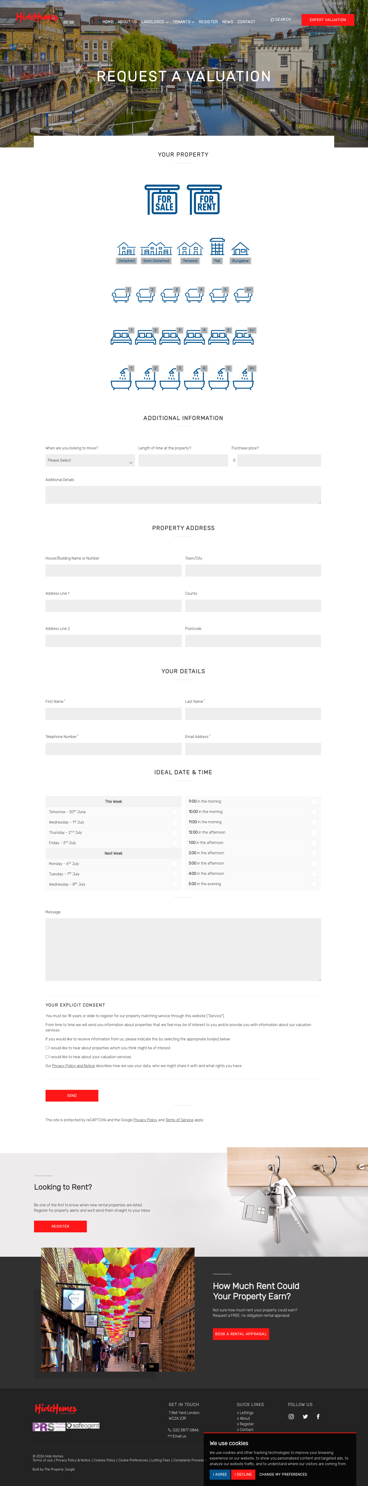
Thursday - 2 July (65, 832)
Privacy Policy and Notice (73, 1066)
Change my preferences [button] (283, 1474)
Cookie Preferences (133, 1460)
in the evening (205, 884)
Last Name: (195, 701)
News (231, 19)
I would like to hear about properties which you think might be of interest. (108, 1048)
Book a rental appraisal (241, 1334)
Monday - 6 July (64, 863)
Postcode (193, 628)
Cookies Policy (104, 1460)
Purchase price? (245, 448)
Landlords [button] (158, 19)
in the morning (205, 801)
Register (212, 19)
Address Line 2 (58, 628)
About (243, 1418)
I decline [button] (243, 1474)
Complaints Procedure (190, 1460)
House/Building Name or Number (72, 558)
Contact (250, 19)
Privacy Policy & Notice (73, 1460)
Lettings (245, 1413)
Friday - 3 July (62, 842)
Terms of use (43, 1460)
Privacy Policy (145, 1120)
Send (72, 1096)
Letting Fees (160, 1460)
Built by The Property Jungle (54, 1469)
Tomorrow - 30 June (67, 811)
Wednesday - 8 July (67, 884)
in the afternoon (207, 832)
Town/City (193, 558)
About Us (131, 19)
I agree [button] (220, 1474)
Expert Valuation (328, 19)
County (191, 593)
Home (111, 19)
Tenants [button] (187, 19)
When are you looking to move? (72, 448)
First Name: (55, 701)
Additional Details (60, 480)
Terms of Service (179, 1120)
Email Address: (197, 736)
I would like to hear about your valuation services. (89, 1057)
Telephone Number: (62, 736)
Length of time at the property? (164, 448)
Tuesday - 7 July (64, 873)
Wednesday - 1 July (66, 822)
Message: (53, 912)
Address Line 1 (57, 593)
